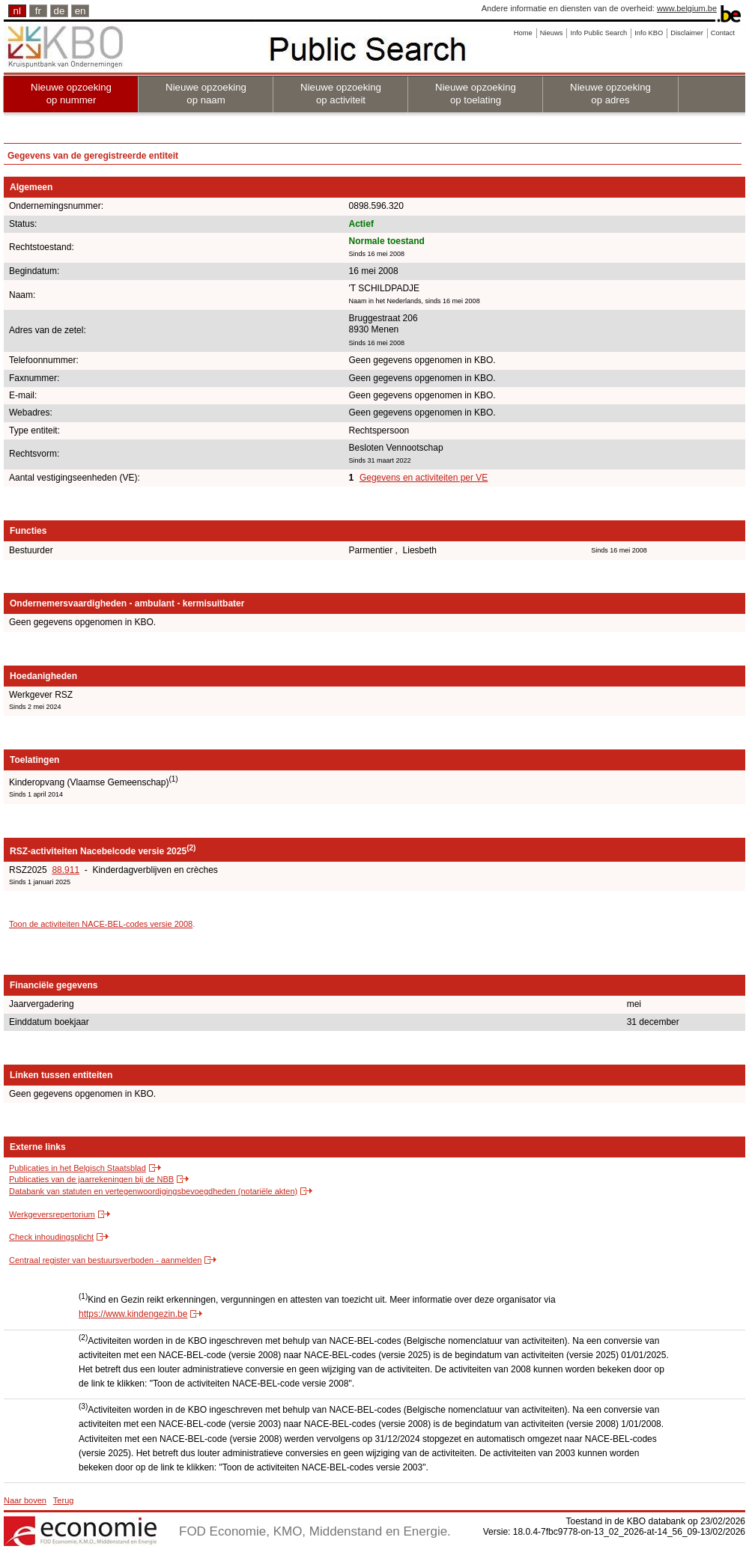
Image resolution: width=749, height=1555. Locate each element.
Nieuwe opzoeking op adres (610, 94)
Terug (63, 1500)
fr (38, 10)
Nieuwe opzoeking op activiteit (340, 94)
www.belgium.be (687, 8)
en (80, 10)
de (59, 10)
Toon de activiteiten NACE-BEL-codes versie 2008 (100, 923)
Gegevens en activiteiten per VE (424, 477)
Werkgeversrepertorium (52, 1214)
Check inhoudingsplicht (51, 1236)
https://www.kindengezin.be (133, 1314)
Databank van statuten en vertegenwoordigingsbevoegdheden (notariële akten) (153, 1191)
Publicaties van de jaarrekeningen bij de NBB (91, 1179)
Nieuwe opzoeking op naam (206, 94)
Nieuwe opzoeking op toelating (475, 94)
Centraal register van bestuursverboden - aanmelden (105, 1260)
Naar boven (25, 1500)
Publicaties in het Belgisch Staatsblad (77, 1167)
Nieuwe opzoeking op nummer (71, 94)
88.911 (65, 870)
